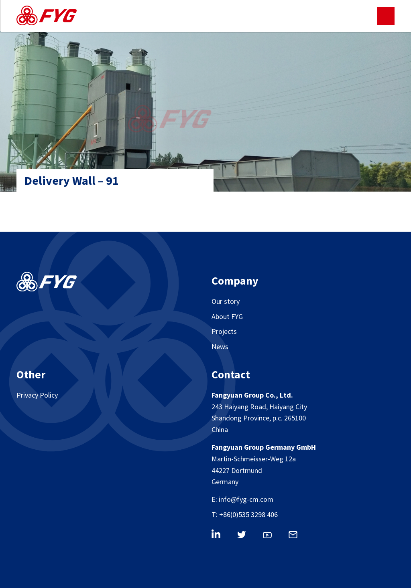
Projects (224, 331)
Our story (226, 301)
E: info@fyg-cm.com (242, 499)
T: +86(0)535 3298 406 (245, 514)
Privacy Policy (37, 395)
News (220, 346)
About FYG (227, 316)
